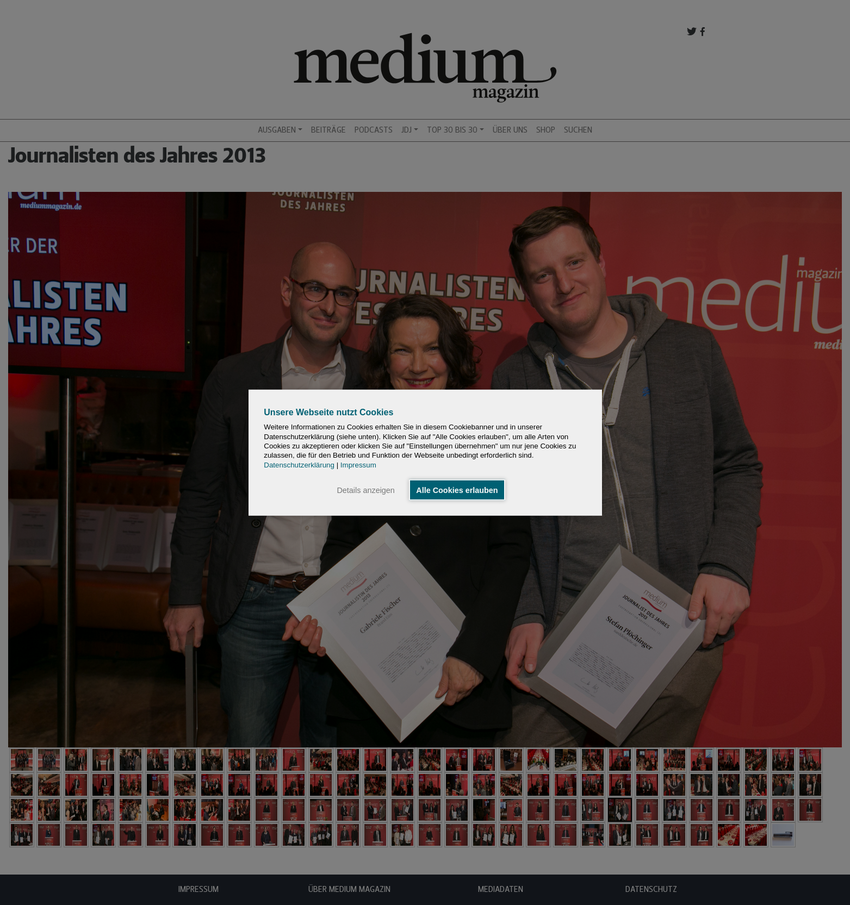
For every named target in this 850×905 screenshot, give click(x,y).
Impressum (358, 464)
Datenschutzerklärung (299, 464)
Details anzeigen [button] (365, 489)
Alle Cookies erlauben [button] (457, 489)
